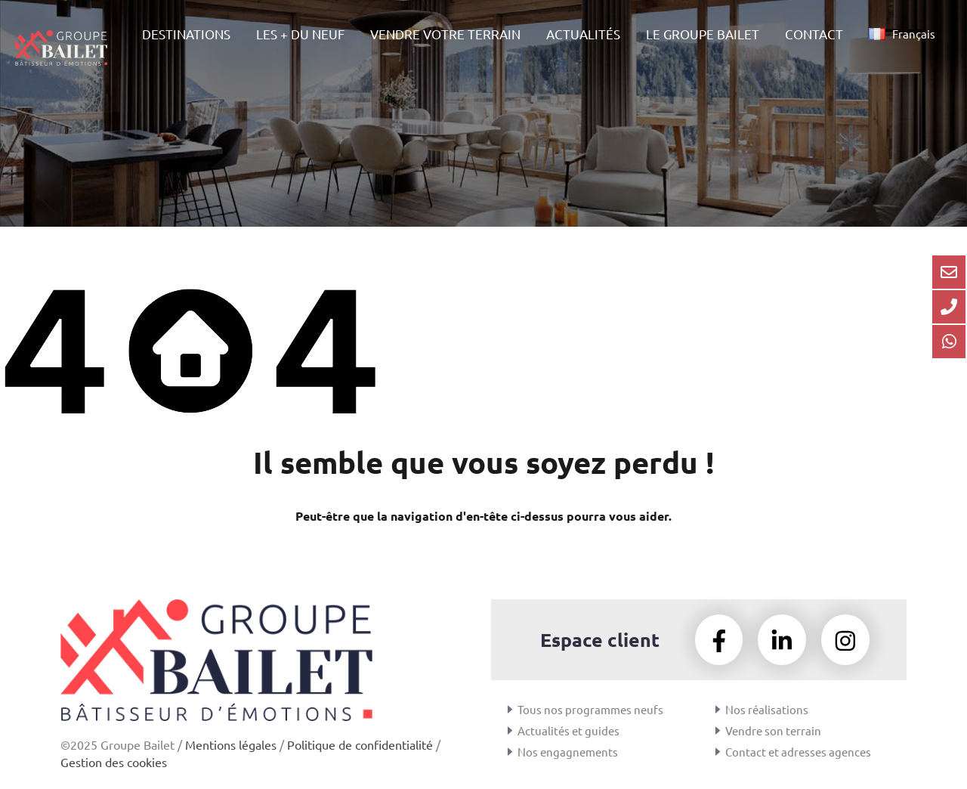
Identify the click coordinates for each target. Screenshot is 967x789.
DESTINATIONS (186, 34)
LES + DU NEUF (300, 34)
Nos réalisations (766, 709)
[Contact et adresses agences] (717, 752)
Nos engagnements (567, 751)
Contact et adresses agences (798, 751)
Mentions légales (231, 744)
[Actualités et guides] (510, 731)
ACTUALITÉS (583, 34)
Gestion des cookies (113, 761)
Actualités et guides (568, 730)
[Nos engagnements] (510, 752)
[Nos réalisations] (717, 709)
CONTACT (814, 34)
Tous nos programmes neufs (590, 709)
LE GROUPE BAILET (702, 34)
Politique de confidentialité (360, 744)
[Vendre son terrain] (717, 731)
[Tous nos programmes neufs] (510, 709)
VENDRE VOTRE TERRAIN (445, 34)
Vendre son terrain (773, 730)
